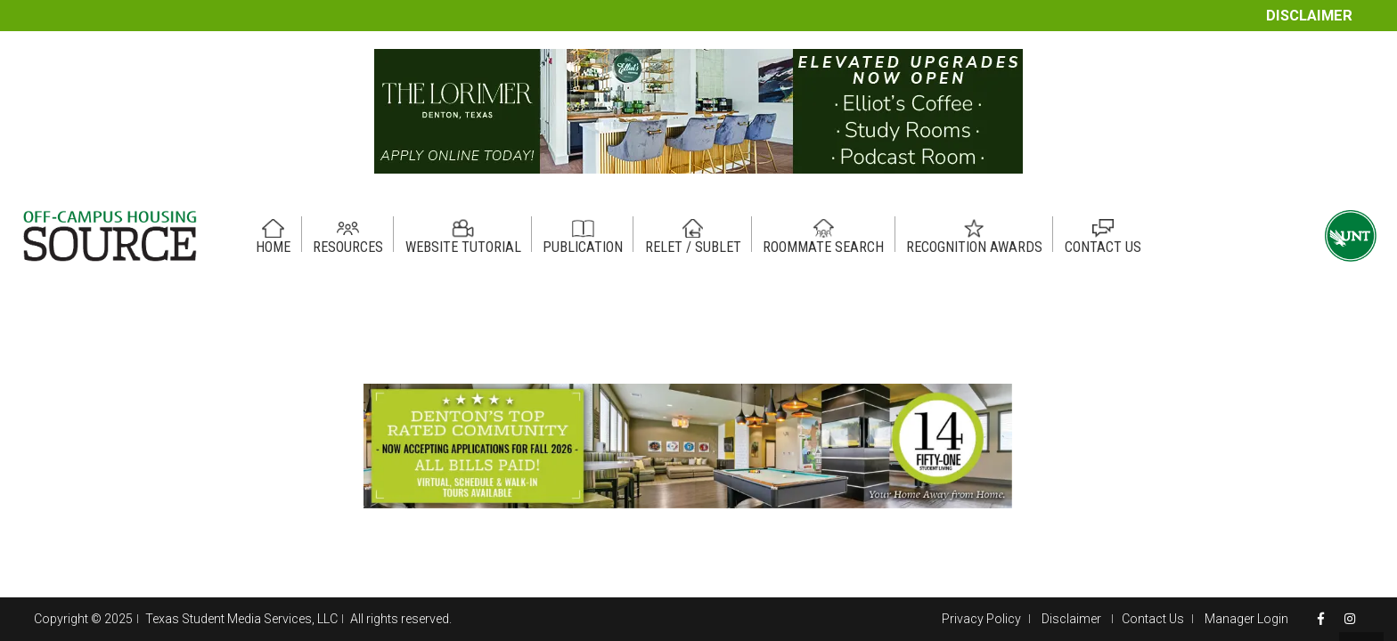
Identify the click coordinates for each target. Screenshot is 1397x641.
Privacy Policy (981, 619)
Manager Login (1246, 619)
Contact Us (1153, 619)
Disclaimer (1309, 15)
